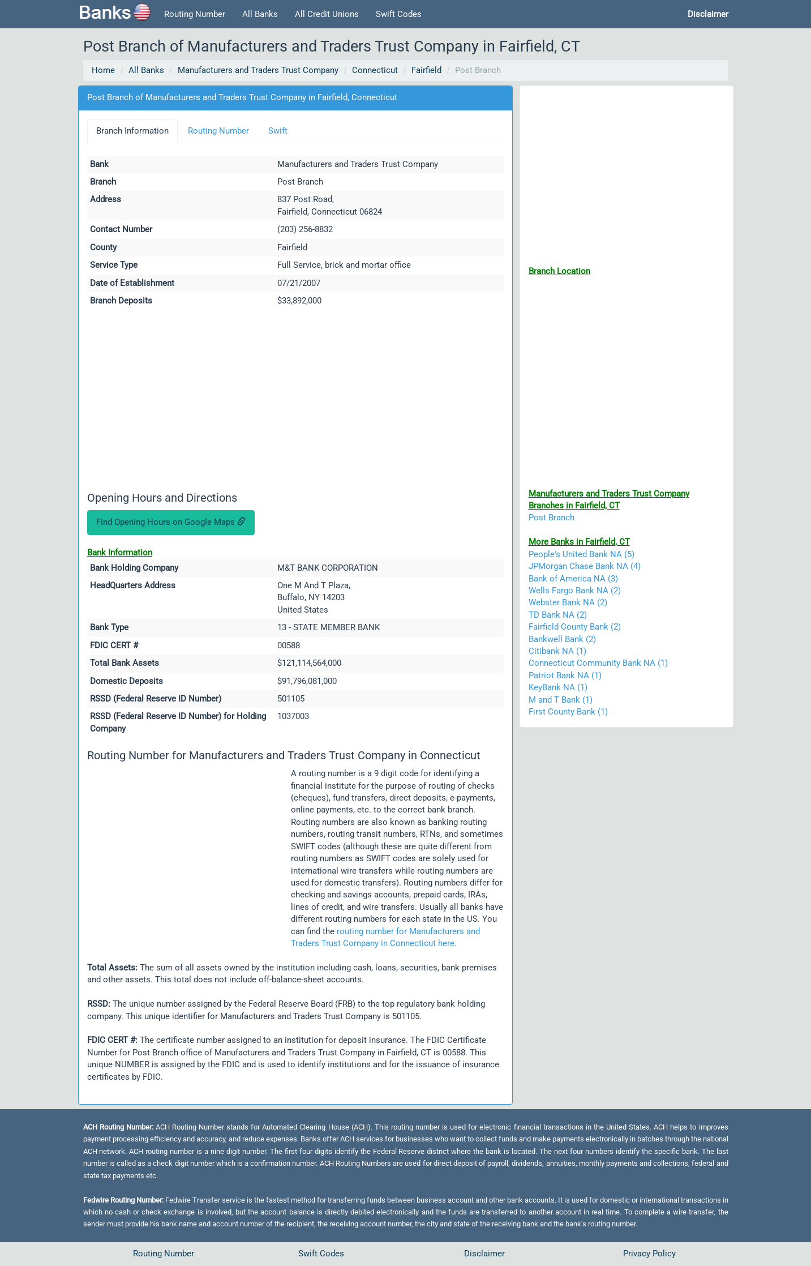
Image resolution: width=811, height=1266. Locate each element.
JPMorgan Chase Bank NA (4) (585, 566)
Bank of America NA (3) (573, 579)
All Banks (260, 14)
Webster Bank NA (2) (568, 602)
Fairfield (426, 70)
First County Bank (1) (568, 712)
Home (103, 70)
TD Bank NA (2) (558, 615)
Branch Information (132, 131)
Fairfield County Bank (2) (575, 627)
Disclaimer (484, 1253)
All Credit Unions (327, 14)
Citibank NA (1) (557, 651)
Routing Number (194, 14)
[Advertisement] (295, 401)
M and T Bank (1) (561, 700)
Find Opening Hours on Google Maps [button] (171, 522)
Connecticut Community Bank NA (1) (598, 663)
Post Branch (551, 517)
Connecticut (375, 70)
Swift (278, 131)
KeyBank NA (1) (558, 687)
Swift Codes (399, 14)
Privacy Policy (649, 1253)
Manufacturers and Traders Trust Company (258, 70)
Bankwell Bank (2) (562, 639)
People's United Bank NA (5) (581, 554)
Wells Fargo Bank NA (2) (575, 590)
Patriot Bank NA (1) (565, 675)
